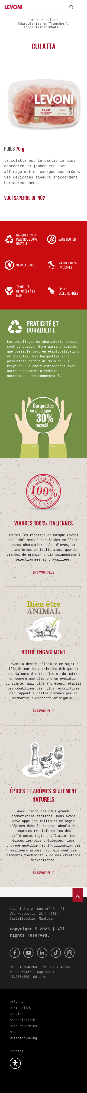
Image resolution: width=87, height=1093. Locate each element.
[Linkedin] (42, 953)
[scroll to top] (77, 895)
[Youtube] (28, 953)
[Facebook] (15, 953)
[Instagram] (69, 953)
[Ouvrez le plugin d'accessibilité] (15, 1063)
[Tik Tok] (56, 953)
